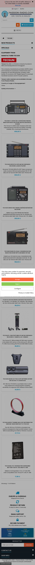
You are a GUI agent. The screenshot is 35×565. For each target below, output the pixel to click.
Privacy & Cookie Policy (26, 293)
